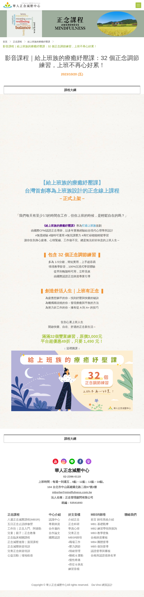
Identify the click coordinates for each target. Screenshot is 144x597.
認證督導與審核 (100, 557)
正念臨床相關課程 (19, 544)
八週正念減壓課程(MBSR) (24, 526)
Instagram (64, 468)
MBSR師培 (75, 544)
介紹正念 (74, 526)
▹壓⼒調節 (74, 553)
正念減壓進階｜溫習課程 (23, 548)
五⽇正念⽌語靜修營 (20, 530)
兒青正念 (74, 539)
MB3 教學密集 (100, 539)
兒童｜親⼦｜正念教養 (22, 539)
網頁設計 (107, 591)
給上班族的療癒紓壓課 (45, 41)
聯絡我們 (130, 521)
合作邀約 (54, 535)
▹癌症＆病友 (75, 571)
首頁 (5, 41)
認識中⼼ (54, 526)
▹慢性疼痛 (74, 566)
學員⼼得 (74, 535)
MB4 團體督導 (100, 548)
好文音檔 (74, 521)
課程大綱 (70, 90)
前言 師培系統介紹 (102, 526)
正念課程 (19, 41)
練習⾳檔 (74, 575)
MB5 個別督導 (100, 553)
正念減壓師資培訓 (19, 553)
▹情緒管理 (74, 557)
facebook (80, 468)
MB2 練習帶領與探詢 (104, 535)
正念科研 (74, 530)
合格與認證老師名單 (103, 562)
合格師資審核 (99, 544)
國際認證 (54, 544)
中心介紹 (55, 521)
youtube (55, 468)
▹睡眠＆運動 (75, 562)
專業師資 (54, 530)
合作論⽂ (54, 539)
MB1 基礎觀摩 (100, 530)
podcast (88, 468)
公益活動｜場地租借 (20, 562)
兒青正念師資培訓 (19, 557)
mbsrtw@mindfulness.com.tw (72, 499)
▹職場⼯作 (74, 548)
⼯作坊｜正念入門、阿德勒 (24, 535)
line (72, 468)
